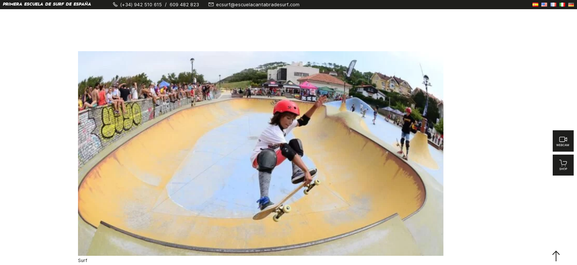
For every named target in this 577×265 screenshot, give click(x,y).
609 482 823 (184, 4)
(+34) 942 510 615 (141, 4)
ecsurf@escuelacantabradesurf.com (258, 4)
